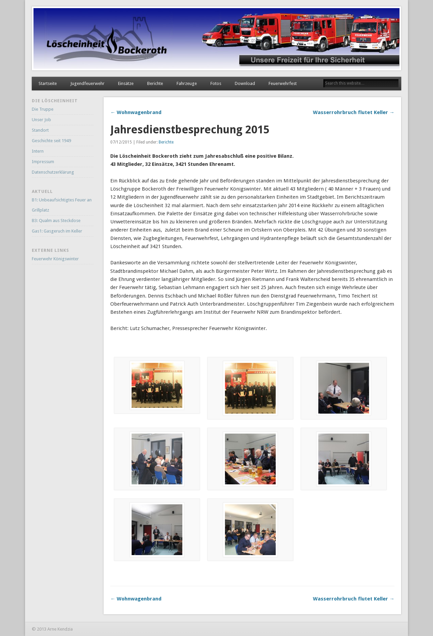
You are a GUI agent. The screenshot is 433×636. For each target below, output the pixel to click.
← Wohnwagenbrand (135, 112)
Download (245, 83)
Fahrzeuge (187, 83)
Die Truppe (42, 109)
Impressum (43, 161)
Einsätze (126, 83)
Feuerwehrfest (283, 83)
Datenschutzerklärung (53, 172)
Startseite (48, 83)
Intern (38, 151)
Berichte (155, 83)
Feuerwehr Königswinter (55, 258)
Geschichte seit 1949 (51, 140)
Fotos (215, 83)
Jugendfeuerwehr (87, 83)
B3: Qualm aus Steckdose (56, 220)
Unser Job (41, 119)
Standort (40, 130)
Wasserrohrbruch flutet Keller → (353, 112)
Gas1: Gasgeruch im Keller (57, 231)
